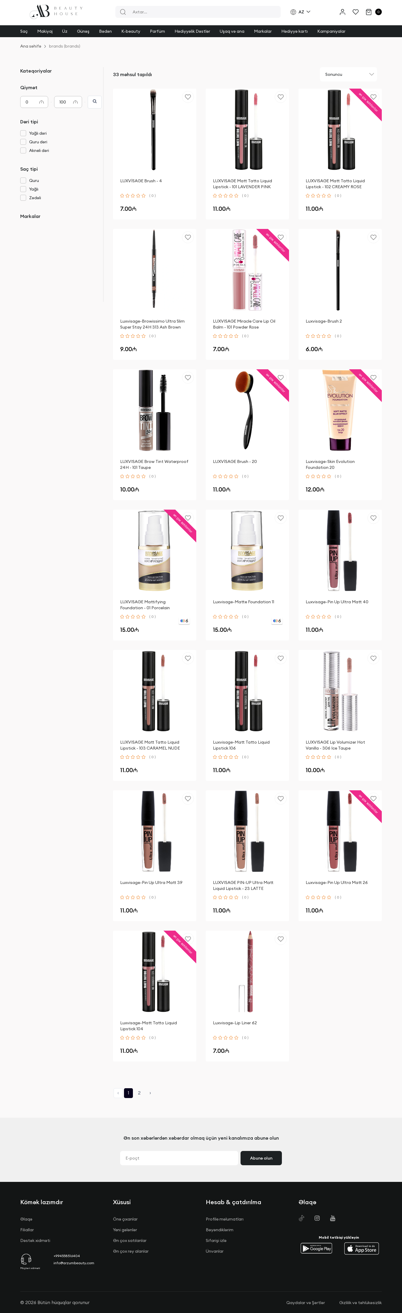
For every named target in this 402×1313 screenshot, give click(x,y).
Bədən (105, 31)
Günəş (83, 31)
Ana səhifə (30, 46)
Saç (24, 31)
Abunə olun (261, 1158)
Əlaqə (26, 1219)
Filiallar (27, 1229)
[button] (316, 1248)
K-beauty (130, 31)
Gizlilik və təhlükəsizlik (360, 1302)
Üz (64, 31)
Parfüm (157, 31)
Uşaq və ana (232, 31)
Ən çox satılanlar (130, 1240)
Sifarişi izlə (216, 1240)
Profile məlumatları (225, 1219)
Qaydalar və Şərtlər (305, 1302)
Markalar (263, 31)
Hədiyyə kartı (294, 31)
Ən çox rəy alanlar (131, 1251)
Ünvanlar (215, 1251)
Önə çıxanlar (125, 1219)
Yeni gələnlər (125, 1229)
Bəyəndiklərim (219, 1229)
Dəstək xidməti (35, 1240)
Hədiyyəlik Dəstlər (192, 31)
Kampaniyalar (331, 31)
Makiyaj (45, 31)
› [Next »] (150, 1093)
